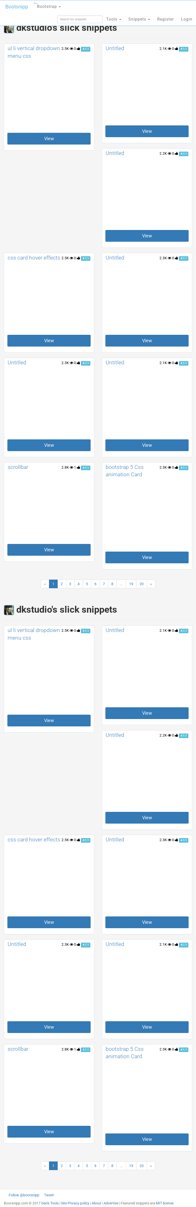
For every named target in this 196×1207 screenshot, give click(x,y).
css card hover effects (34, 258)
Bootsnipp (16, 6)
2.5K (67, 49)
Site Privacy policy (75, 1203)
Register (165, 19)
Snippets (139, 19)
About (96, 1203)
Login (186, 19)
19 (131, 584)
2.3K (165, 258)
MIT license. (165, 1203)
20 (142, 584)
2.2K (165, 153)
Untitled (115, 48)
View (49, 138)
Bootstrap (47, 5)
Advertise (111, 1203)
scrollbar (18, 467)
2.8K (67, 467)
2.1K (165, 49)
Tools (113, 19)
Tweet (49, 1195)
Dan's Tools (50, 1203)
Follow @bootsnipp (24, 1195)
